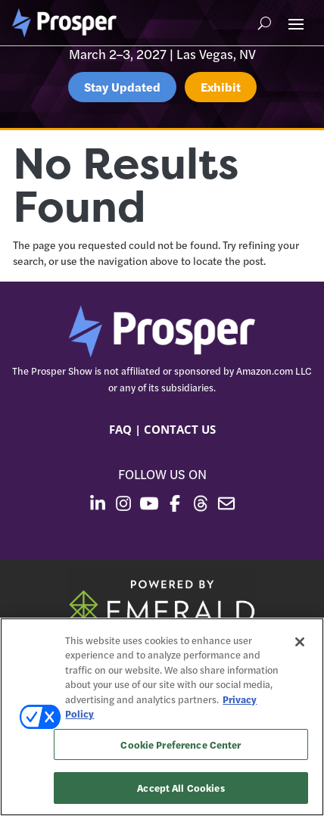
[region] (162, 717)
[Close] (299, 642)
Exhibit (221, 86)
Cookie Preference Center (180, 744)
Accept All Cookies (180, 787)
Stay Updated (122, 86)
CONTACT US (180, 429)
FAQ (120, 429)
